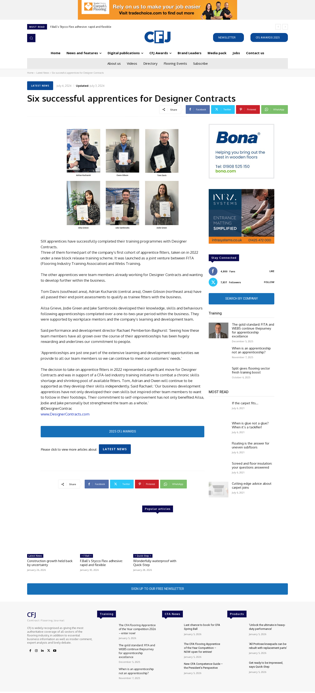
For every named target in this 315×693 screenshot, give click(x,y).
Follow (269, 282)
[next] (285, 27)
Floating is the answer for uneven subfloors (250, 446)
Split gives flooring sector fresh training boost (251, 371)
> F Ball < (86, 556)
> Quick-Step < (143, 556)
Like (272, 271)
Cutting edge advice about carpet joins (251, 486)
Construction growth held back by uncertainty (49, 563)
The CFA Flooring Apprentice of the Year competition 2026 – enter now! (137, 630)
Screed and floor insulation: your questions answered (252, 466)
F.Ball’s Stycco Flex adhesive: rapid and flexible (80, 26)
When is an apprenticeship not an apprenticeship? (251, 351)
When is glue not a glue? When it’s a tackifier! (250, 426)
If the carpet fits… (245, 404)
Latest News (42, 72)
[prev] (278, 27)
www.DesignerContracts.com (65, 414)
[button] (31, 38)
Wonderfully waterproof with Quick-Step (154, 563)
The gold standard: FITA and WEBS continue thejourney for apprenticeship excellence (253, 331)
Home (30, 72)
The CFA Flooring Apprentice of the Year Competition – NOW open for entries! (202, 649)
